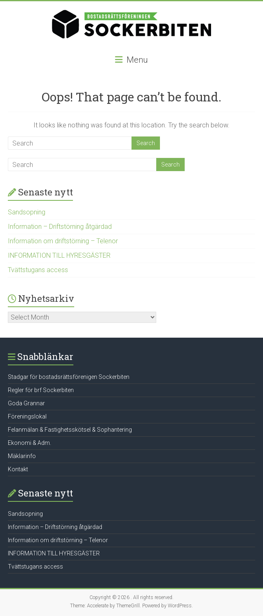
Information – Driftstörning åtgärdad (60, 226)
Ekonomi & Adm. (29, 443)
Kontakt (18, 469)
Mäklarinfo (22, 456)
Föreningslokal (27, 416)
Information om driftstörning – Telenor (63, 241)
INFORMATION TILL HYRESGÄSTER (59, 255)
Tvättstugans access (38, 270)
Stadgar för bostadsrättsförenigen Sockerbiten (68, 377)
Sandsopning (26, 212)
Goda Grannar (26, 403)
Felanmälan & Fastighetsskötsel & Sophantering (70, 429)
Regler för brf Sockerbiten (41, 390)
